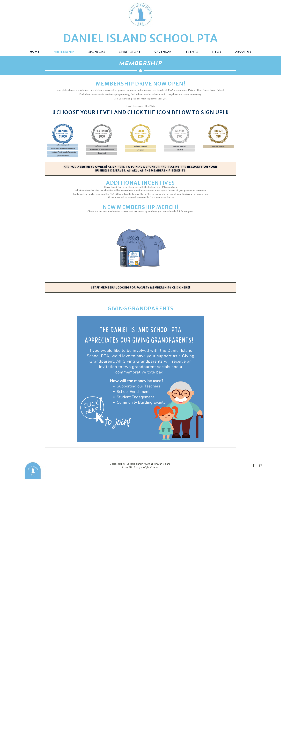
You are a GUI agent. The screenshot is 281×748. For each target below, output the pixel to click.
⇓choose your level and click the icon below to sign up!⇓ (140, 112)
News (216, 52)
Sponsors (96, 52)
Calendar (163, 52)
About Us (243, 52)
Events (192, 52)
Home (35, 52)
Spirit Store (129, 52)
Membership (64, 52)
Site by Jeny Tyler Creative (146, 467)
